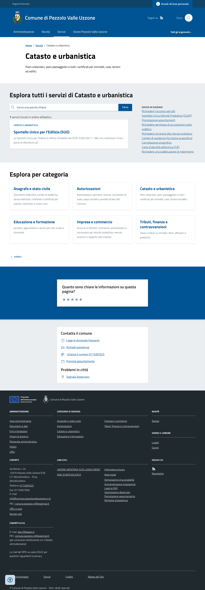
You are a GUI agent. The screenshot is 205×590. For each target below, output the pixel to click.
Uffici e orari (16, 509)
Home (28, 45)
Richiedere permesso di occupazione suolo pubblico (167, 126)
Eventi (155, 448)
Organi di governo (19, 436)
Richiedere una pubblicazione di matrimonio (168, 151)
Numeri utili (16, 514)
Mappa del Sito (96, 577)
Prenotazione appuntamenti (158, 120)
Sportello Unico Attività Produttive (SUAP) (167, 115)
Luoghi (155, 442)
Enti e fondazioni (18, 431)
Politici (13, 447)
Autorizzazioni (64, 426)
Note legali (110, 475)
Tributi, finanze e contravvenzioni (121, 426)
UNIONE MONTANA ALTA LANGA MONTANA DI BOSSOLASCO (78, 472)
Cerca (125, 107)
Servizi (61, 32)
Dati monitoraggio (19, 577)
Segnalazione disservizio (117, 492)
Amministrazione (23, 32)
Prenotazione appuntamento (119, 496)
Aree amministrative (20, 421)
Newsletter (158, 473)
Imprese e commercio (115, 421)
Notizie (155, 421)
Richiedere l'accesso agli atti (158, 111)
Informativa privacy (114, 469)
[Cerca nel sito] (187, 18)
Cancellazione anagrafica (157, 142)
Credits (69, 577)
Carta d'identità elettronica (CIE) (161, 147)
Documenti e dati (19, 426)
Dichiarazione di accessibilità (119, 480)
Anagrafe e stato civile (69, 421)
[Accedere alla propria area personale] (172, 4)
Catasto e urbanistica (26, 125)
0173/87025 (27, 485)
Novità (46, 32)
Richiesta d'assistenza (116, 500)
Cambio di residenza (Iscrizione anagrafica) (167, 138)
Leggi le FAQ (111, 488)
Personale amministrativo (23, 441)
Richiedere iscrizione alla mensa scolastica (167, 133)
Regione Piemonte (20, 3)
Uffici (12, 452)
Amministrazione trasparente (119, 484)
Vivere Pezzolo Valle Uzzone (90, 32)
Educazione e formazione (70, 436)
